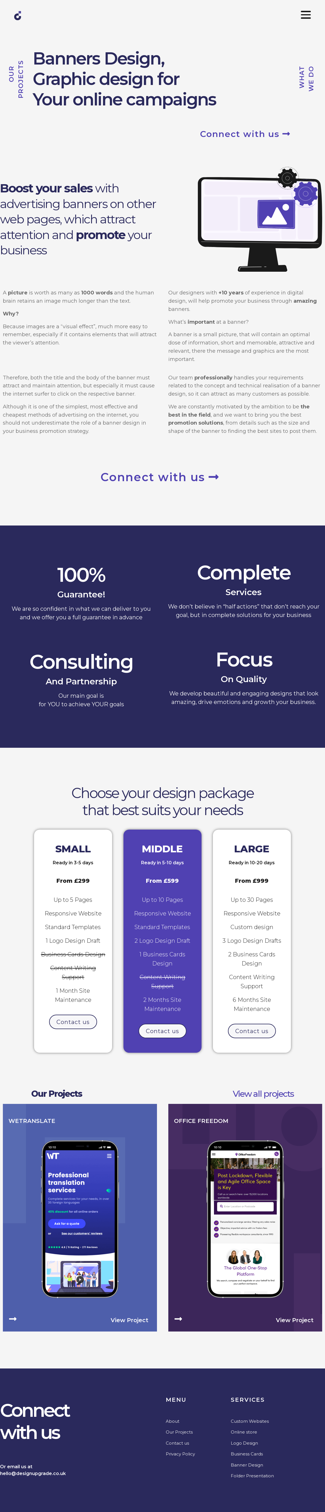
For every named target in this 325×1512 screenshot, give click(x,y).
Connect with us (245, 134)
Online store (244, 1431)
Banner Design (247, 1464)
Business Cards (247, 1453)
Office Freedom (201, 1120)
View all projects (263, 1093)
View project (129, 1319)
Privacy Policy (180, 1453)
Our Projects (56, 1093)
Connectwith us (34, 1421)
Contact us (177, 1442)
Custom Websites (250, 1421)
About (172, 1421)
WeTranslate (32, 1120)
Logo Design (244, 1442)
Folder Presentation (252, 1475)
